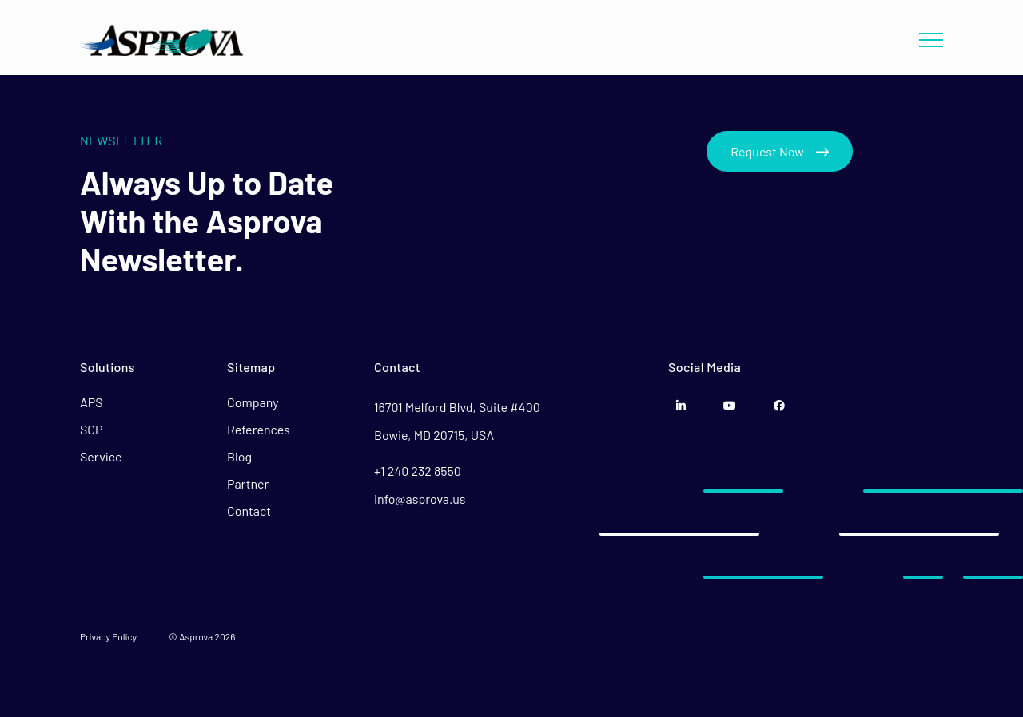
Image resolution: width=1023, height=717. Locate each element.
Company (253, 402)
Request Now (779, 151)
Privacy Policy (108, 636)
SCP (91, 429)
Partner (248, 483)
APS (91, 402)
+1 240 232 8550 (417, 470)
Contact (249, 510)
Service (101, 456)
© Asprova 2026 (202, 636)
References (258, 429)
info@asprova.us (420, 498)
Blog (239, 456)
